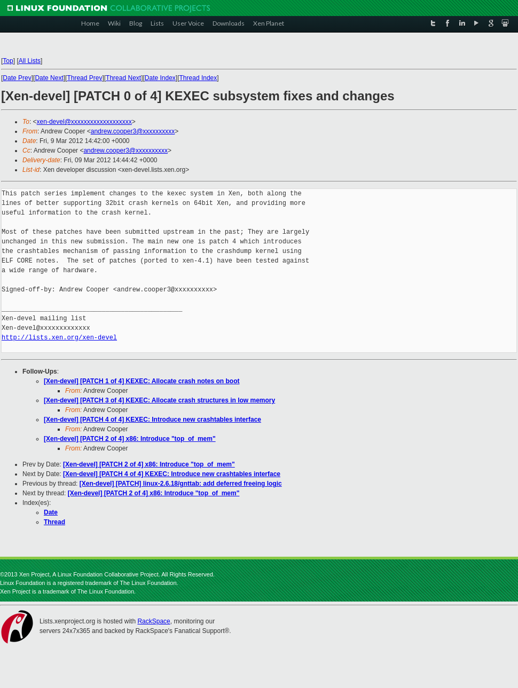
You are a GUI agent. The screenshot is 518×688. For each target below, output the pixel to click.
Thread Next (123, 78)
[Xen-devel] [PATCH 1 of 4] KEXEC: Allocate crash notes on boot (142, 381)
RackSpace (153, 621)
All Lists (30, 61)
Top (8, 61)
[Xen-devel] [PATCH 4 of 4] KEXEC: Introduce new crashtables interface (152, 419)
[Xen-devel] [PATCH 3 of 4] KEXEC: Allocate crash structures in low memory (159, 400)
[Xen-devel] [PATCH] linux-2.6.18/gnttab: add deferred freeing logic (181, 483)
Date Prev (17, 78)
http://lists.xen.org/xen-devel (59, 337)
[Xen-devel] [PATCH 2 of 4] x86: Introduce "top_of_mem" (130, 438)
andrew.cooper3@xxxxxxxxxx (133, 131)
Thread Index (198, 78)
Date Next (49, 78)
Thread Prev (84, 78)
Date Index (160, 78)
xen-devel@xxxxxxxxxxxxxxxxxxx (84, 121)
